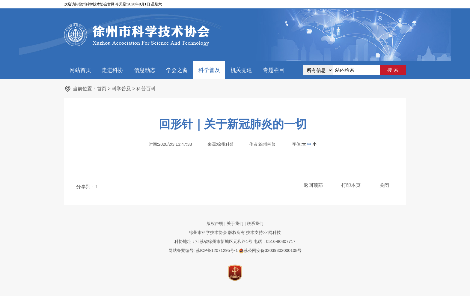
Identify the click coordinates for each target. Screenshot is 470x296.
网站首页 (80, 70)
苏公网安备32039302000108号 (270, 250)
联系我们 (255, 223)
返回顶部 (313, 185)
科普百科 (146, 88)
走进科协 (112, 70)
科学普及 (209, 70)
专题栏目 (273, 70)
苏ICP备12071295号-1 (217, 250)
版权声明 (215, 223)
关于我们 (235, 223)
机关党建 (241, 70)
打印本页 (351, 185)
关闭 (384, 185)
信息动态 (145, 70)
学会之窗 (177, 70)
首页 (101, 88)
